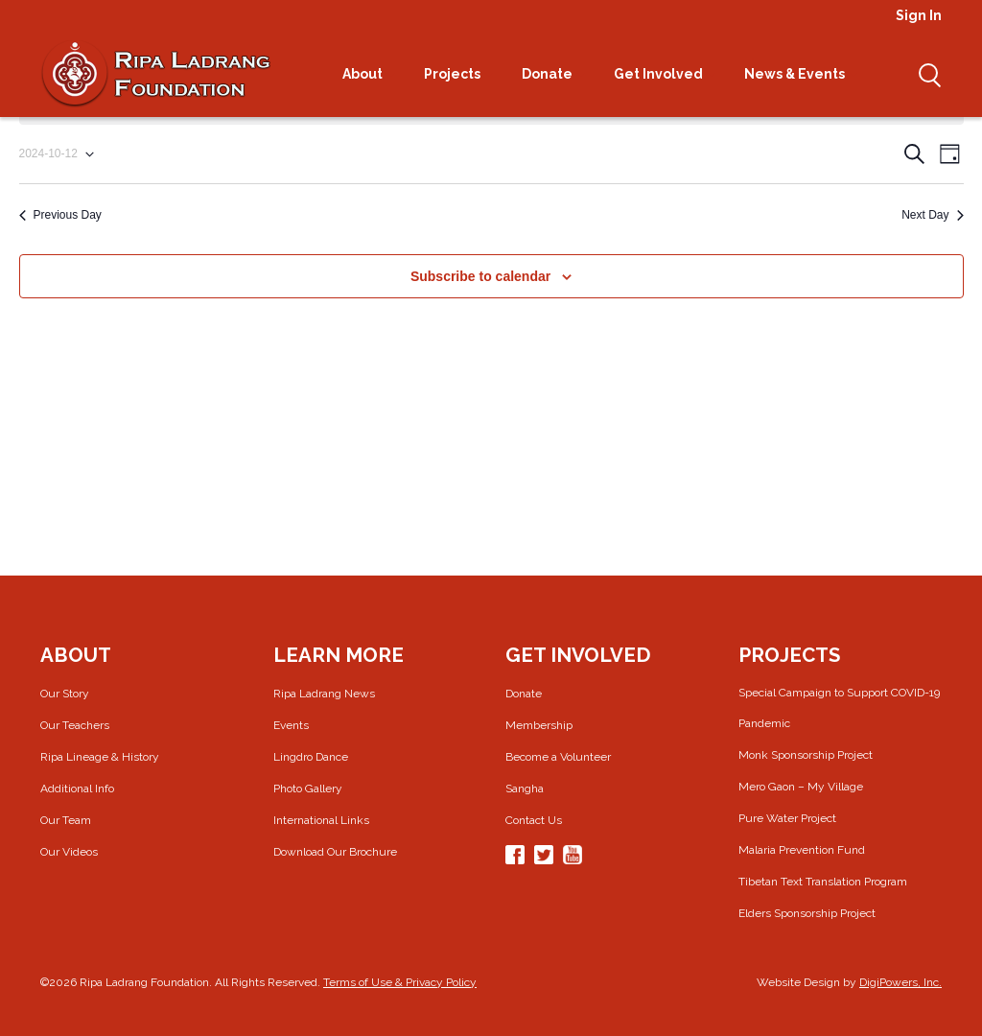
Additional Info (77, 788)
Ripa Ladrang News (324, 693)
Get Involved (664, 74)
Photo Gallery (307, 788)
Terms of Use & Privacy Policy (400, 982)
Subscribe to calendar (480, 276)
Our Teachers (74, 725)
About (368, 74)
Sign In (919, 15)
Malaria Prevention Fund (801, 850)
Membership (539, 725)
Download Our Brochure (335, 852)
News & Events (800, 74)
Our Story (64, 693)
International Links (321, 820)
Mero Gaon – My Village (800, 786)
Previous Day (60, 215)
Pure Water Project (787, 818)
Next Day (932, 215)
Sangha (524, 788)
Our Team (65, 820)
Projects (458, 74)
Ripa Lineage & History (99, 757)
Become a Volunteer (558, 757)
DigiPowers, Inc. (900, 982)
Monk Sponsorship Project (805, 755)
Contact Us (533, 820)
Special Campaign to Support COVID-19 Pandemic (839, 708)
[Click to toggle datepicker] (56, 154)
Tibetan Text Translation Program (822, 881)
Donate (553, 74)
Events (291, 725)
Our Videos (69, 852)
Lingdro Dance (310, 757)
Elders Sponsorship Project (807, 913)
